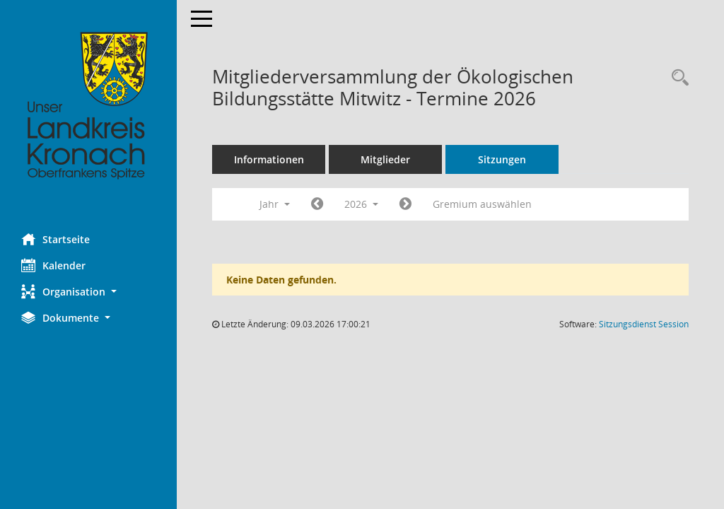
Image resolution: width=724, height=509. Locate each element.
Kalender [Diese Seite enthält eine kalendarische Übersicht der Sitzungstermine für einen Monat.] (53, 265)
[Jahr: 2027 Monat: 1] (405, 204)
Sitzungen (502, 159)
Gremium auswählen (482, 204)
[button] (88, 292)
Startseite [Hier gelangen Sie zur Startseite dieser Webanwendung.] (55, 239)
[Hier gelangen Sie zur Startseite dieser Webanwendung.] (88, 106)
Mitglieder (385, 159)
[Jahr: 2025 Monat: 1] (317, 204)
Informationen (269, 159)
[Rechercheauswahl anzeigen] (677, 78)
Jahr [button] (274, 204)
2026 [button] (361, 204)
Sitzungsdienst (644, 324)
